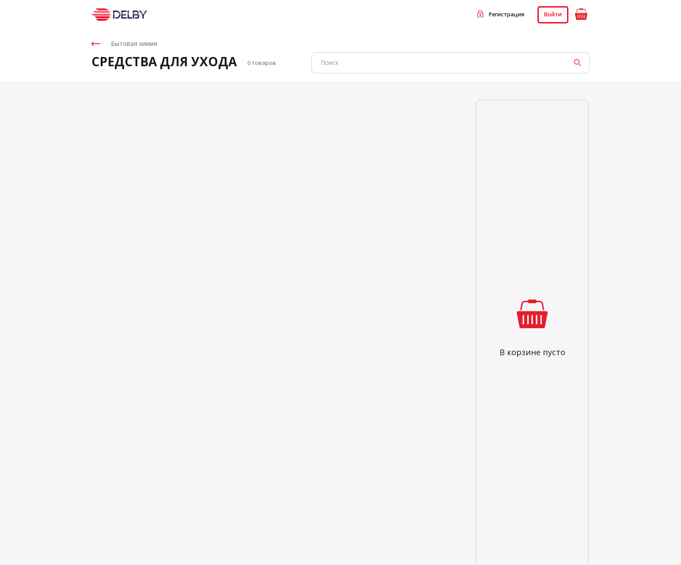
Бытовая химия (124, 43)
